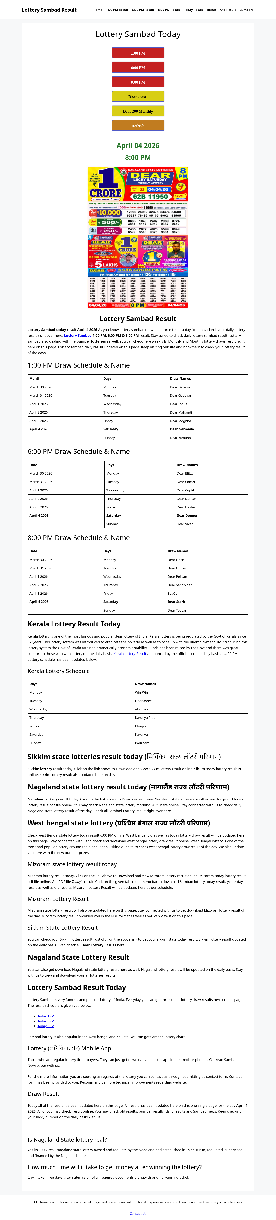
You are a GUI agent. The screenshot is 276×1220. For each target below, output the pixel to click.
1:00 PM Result (117, 10)
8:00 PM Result (169, 10)
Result (211, 10)
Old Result (228, 10)
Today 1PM (46, 1016)
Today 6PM (46, 1021)
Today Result (193, 10)
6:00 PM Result (143, 10)
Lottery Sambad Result (49, 10)
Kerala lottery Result (129, 653)
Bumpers (246, 10)
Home (97, 10)
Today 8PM (46, 1026)
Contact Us (138, 1213)
